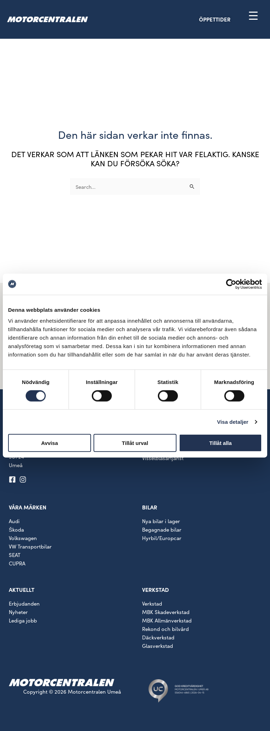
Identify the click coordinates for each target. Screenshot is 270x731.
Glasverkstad (157, 645)
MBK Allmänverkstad (167, 620)
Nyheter (18, 611)
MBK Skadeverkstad (165, 611)
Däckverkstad (158, 637)
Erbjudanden (24, 603)
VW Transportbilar (30, 546)
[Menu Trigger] (253, 15)
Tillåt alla (220, 443)
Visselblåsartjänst (163, 457)
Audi (14, 521)
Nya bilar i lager (161, 521)
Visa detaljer (232, 422)
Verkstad (152, 603)
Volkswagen (23, 537)
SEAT (14, 554)
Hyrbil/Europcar (161, 537)
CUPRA (17, 563)
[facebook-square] (13, 479)
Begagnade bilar (161, 529)
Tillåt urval (135, 443)
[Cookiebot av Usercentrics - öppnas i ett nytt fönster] (231, 284)
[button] (227, 19)
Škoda (16, 529)
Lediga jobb (23, 620)
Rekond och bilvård (165, 628)
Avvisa (49, 443)
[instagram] (23, 479)
